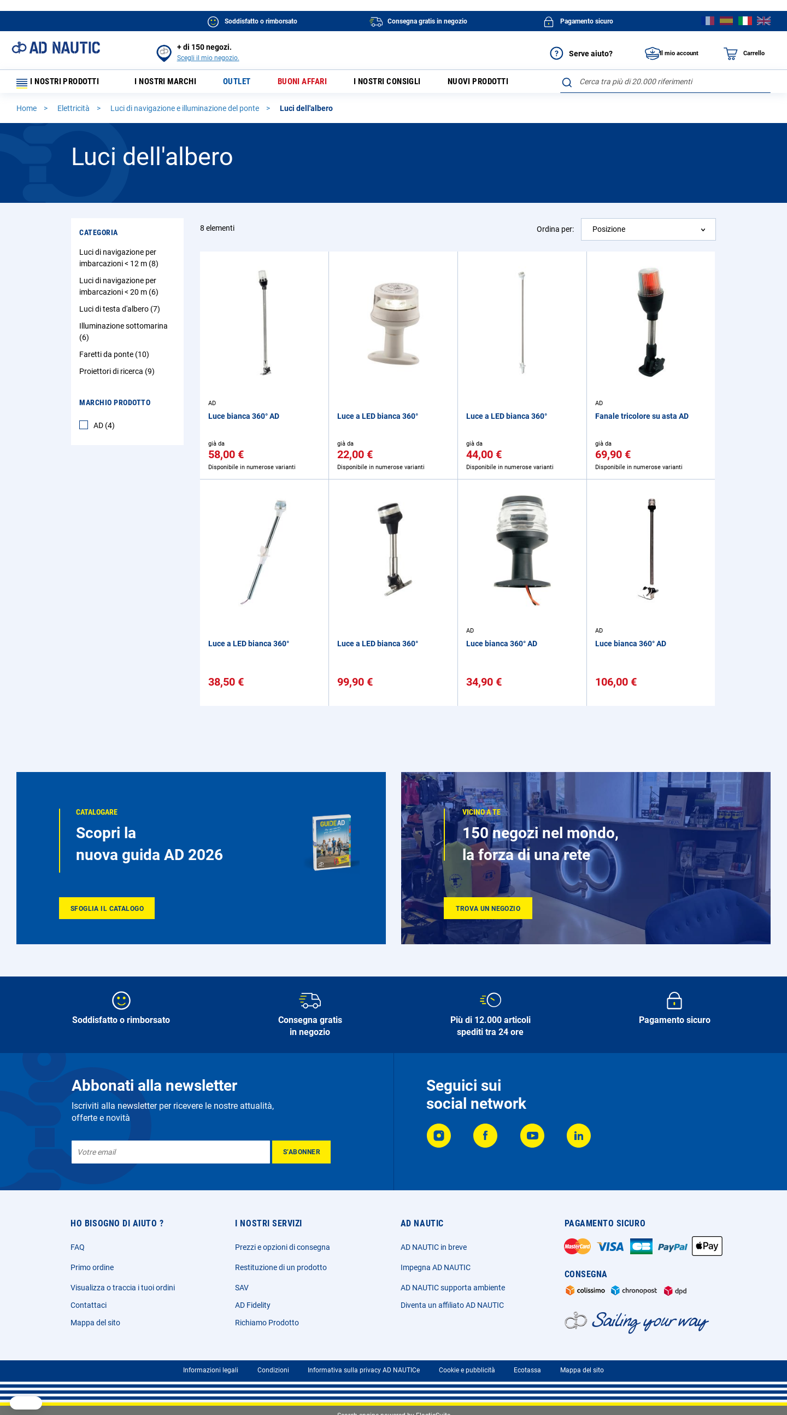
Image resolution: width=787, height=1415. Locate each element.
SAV (242, 1287)
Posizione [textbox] (608, 234)
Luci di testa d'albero (121, 313)
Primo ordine (92, 1267)
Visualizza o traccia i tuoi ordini (123, 1287)
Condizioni (273, 1370)
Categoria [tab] (98, 237)
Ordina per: (555, 233)
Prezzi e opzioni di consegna (282, 1247)
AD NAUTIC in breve (434, 1247)
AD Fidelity (253, 1305)
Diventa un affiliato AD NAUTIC (452, 1305)
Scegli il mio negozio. (208, 58)
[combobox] (665, 81)
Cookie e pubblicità (467, 1370)
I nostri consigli (407, 84)
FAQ (78, 1247)
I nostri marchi (171, 84)
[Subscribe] (301, 1152)
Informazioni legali (210, 1370)
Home (27, 113)
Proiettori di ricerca (118, 376)
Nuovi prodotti (503, 84)
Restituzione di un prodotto (281, 1267)
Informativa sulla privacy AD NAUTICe (364, 1370)
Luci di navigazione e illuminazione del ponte (185, 113)
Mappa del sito (95, 1322)
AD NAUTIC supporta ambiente (453, 1287)
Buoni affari (316, 84)
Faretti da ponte (115, 359)
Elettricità (74, 113)
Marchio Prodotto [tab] (114, 407)
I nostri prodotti (62, 84)
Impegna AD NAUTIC (436, 1267)
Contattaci (89, 1305)
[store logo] (55, 47)
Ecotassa (527, 1370)
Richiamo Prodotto (267, 1322)
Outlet (247, 84)
